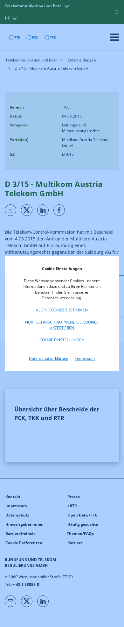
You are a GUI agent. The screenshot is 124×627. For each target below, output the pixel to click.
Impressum (85, 358)
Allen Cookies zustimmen (62, 310)
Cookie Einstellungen (61, 340)
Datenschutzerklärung (48, 358)
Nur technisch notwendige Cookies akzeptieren (62, 325)
